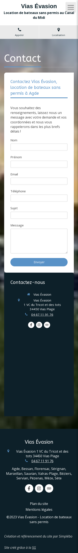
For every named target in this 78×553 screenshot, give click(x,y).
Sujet (14, 208)
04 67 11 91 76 (42, 314)
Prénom (16, 157)
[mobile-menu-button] (71, 7)
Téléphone (18, 191)
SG (34, 547)
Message (17, 225)
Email (14, 174)
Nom (13, 140)
